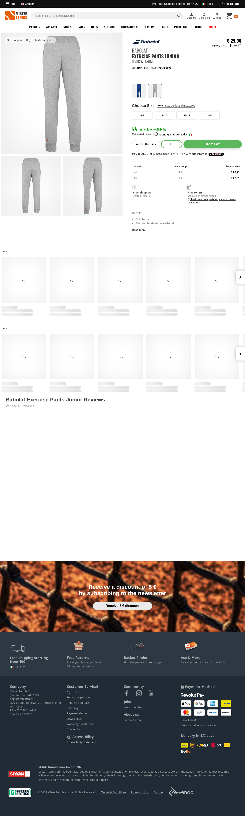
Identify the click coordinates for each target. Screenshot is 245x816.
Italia (17, 666)
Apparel (51, 27)
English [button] (29, 3)
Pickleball (181, 27)
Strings (109, 27)
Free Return (229, 3)
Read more (139, 230)
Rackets (34, 27)
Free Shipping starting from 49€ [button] (184, 4)
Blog (198, 27)
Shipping (72, 708)
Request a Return (78, 703)
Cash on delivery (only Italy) (198, 725)
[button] (12, 4)
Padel (164, 27)
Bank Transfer (190, 720)
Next (240, 277)
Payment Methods (78, 713)
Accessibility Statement (81, 742)
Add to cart (212, 144)
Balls (81, 27)
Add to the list (148, 144)
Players (149, 27)
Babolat (140, 51)
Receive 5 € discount (122, 606)
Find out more (133, 720)
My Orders (73, 692)
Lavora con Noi (133, 707)
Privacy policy (139, 792)
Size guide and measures (180, 105)
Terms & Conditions (113, 792)
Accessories (129, 27)
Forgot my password (79, 697)
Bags (94, 27)
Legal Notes (74, 718)
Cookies (158, 792)
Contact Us (74, 729)
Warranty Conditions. (80, 724)
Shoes (67, 27)
